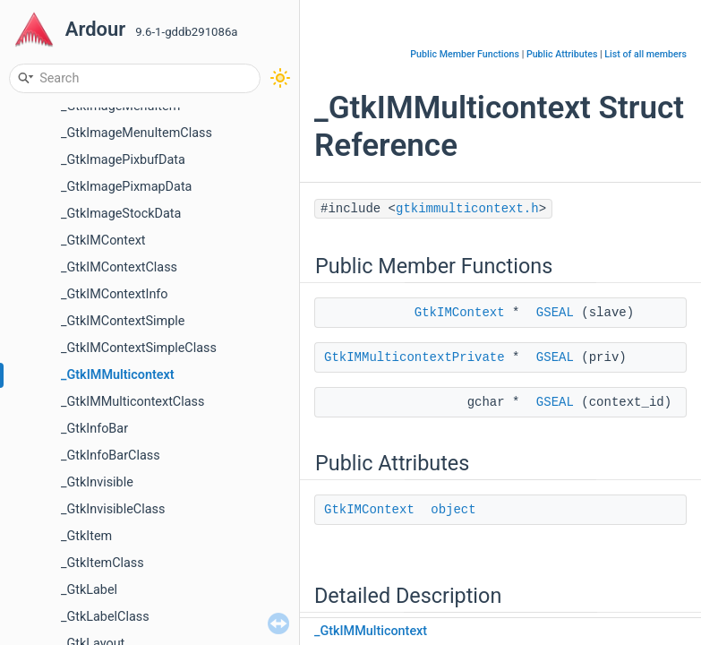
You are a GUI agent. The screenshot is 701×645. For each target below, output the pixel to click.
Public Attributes (562, 54)
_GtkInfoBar (94, 428)
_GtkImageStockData (121, 213)
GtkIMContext (460, 312)
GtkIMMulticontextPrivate (414, 357)
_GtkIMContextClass (119, 267)
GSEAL (555, 312)
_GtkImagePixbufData (123, 160)
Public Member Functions (464, 54)
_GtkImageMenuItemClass (136, 133)
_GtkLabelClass (105, 616)
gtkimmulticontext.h (467, 209)
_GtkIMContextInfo (114, 294)
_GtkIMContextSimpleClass (139, 348)
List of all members (645, 54)
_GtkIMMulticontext (118, 375)
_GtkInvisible (97, 482)
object (453, 510)
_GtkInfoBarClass (110, 455)
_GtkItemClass (102, 563)
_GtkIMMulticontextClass (132, 401)
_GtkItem (86, 536)
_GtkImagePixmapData (126, 186)
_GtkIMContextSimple (122, 321)
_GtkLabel (89, 590)
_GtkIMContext (103, 240)
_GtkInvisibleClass (113, 509)
